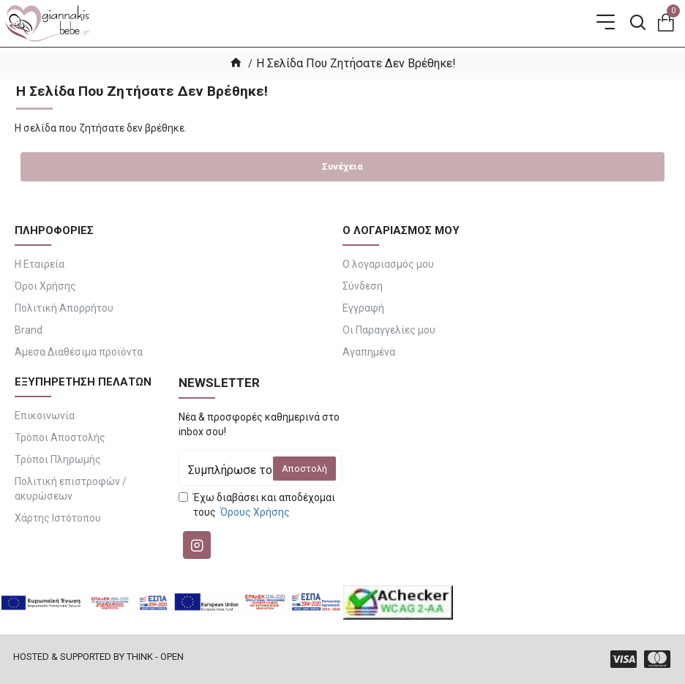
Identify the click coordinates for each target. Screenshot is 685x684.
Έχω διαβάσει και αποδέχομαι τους (257, 505)
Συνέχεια (342, 166)
